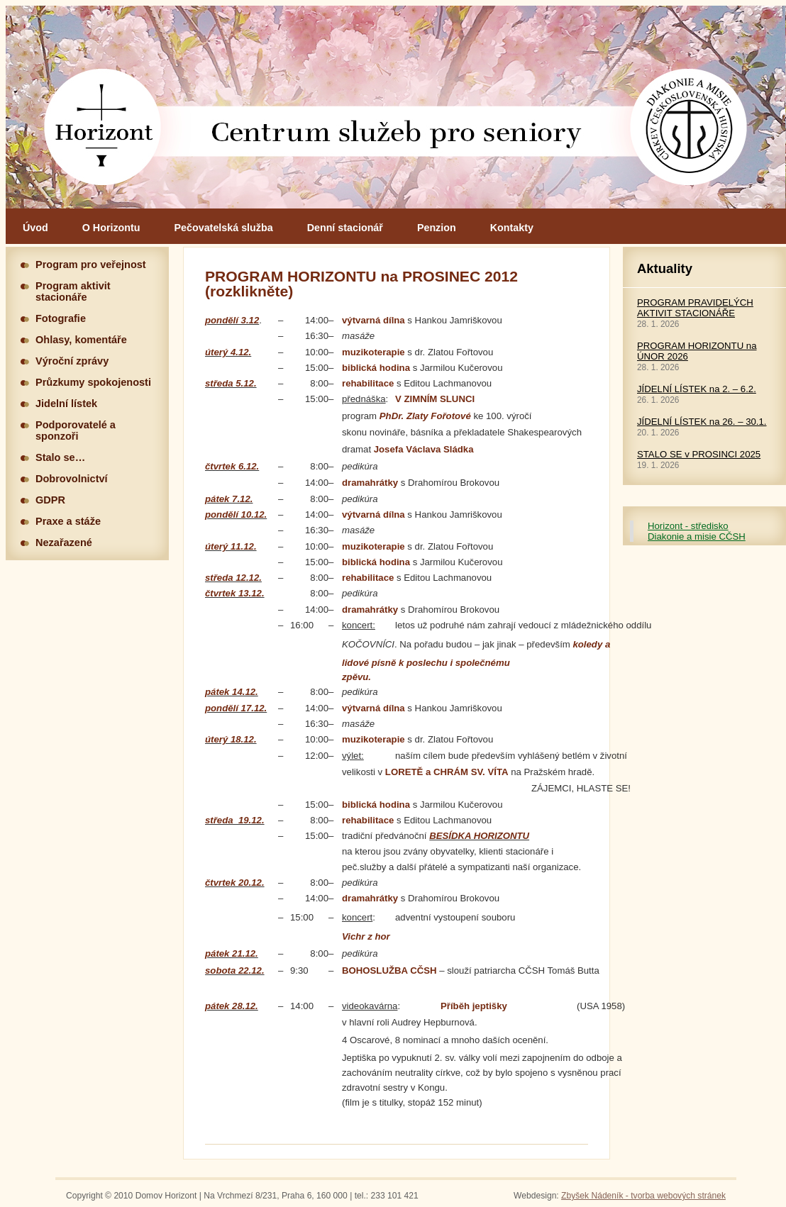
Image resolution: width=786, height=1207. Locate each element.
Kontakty (511, 227)
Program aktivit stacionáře (73, 291)
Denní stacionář (345, 227)
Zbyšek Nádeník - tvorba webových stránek (643, 1196)
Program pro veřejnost (90, 264)
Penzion (436, 227)
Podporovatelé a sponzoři (75, 430)
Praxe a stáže (68, 521)
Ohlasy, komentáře (81, 339)
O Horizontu (111, 227)
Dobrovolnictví (71, 478)
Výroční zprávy (72, 361)
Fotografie (60, 318)
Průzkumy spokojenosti (93, 382)
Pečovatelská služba (224, 227)
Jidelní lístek (66, 403)
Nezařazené (63, 542)
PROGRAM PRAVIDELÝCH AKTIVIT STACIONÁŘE (695, 307)
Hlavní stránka (396, 107)
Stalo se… (60, 457)
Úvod (35, 227)
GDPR (50, 500)
